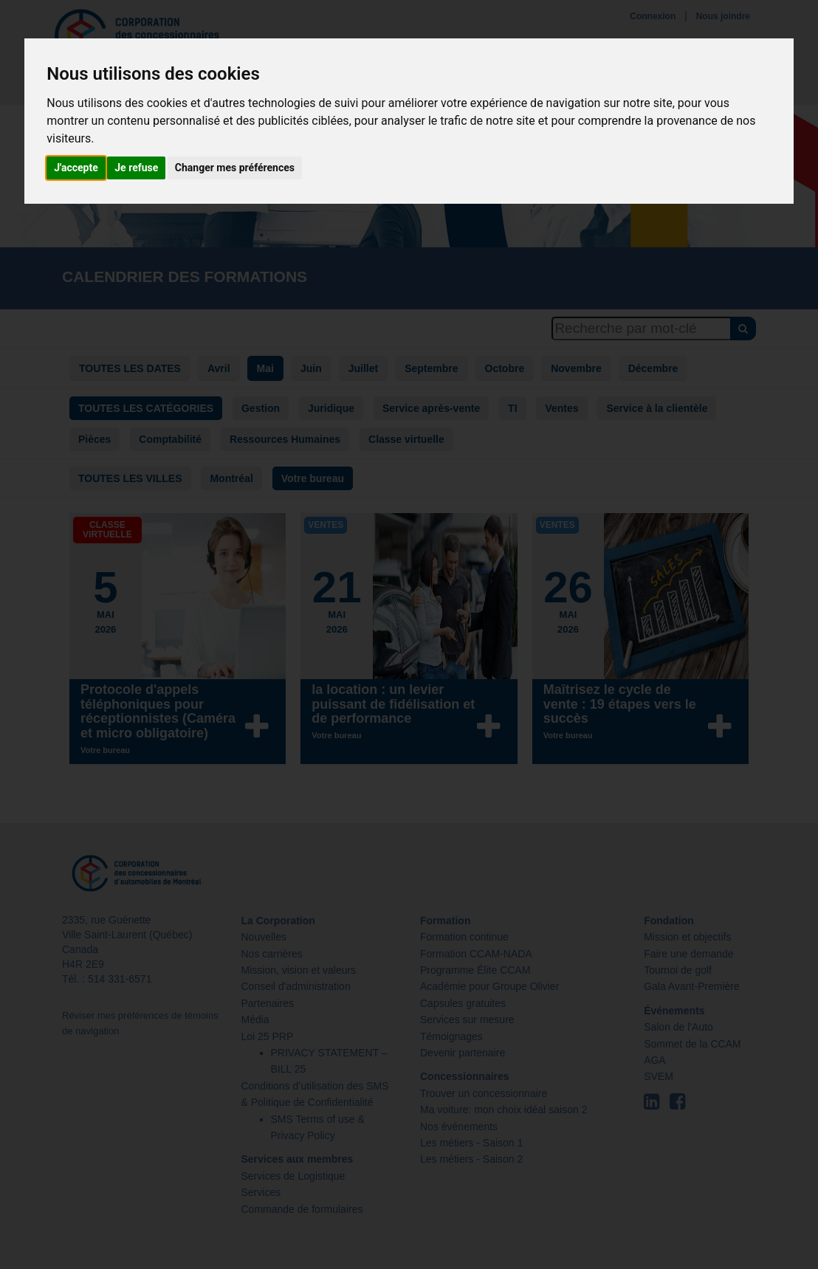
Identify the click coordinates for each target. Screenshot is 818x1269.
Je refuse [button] (136, 167)
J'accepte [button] (76, 167)
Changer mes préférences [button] (235, 167)
